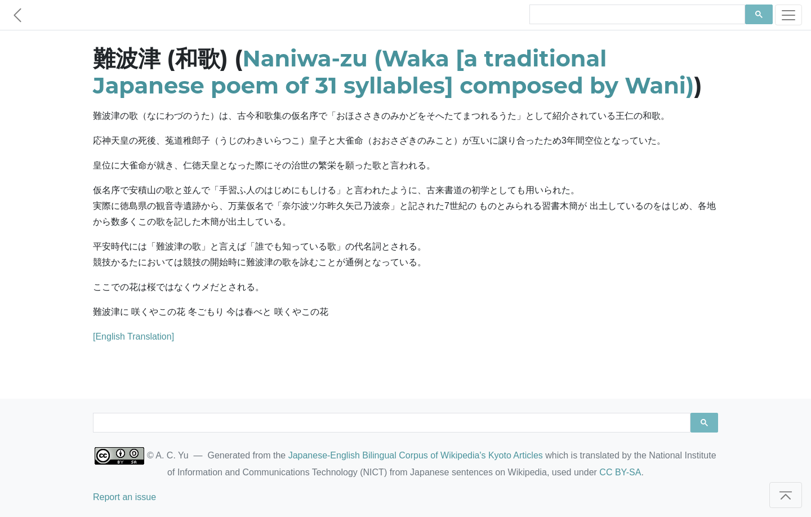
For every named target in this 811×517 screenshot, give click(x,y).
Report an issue (124, 497)
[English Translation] (133, 336)
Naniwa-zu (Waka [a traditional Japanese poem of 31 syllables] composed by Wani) (393, 71)
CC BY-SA (620, 472)
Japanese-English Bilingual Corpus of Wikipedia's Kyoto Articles (415, 455)
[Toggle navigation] (788, 15)
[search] (636, 15)
